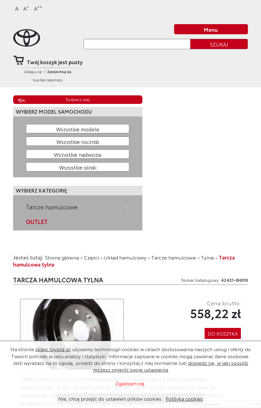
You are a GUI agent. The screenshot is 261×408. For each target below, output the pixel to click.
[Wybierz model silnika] (77, 166)
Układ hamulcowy (125, 257)
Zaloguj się (33, 71)
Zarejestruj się (59, 71)
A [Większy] (26, 8)
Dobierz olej (78, 99)
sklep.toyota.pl (53, 348)
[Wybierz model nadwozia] (77, 154)
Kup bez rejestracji (48, 80)
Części (91, 257)
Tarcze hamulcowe (52, 207)
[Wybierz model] (77, 128)
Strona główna (62, 257)
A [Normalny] (17, 8)
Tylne (207, 257)
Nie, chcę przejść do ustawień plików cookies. (110, 398)
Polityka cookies (184, 398)
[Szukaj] (137, 44)
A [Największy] (38, 8)
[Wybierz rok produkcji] (77, 141)
